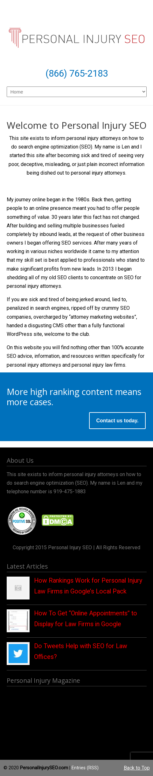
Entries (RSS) (85, 768)
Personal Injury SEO (77, 34)
